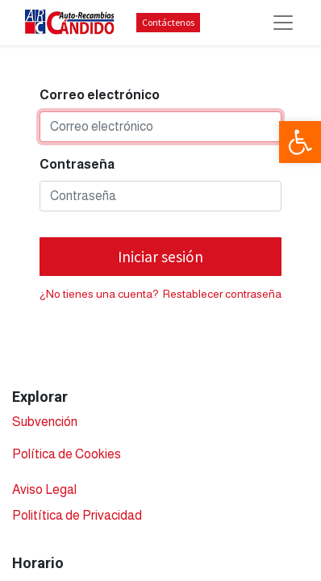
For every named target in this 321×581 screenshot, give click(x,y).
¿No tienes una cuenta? (99, 293)
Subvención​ (44, 421)
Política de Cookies (66, 454)
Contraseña (77, 164)
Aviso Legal (44, 489)
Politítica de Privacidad (77, 515)
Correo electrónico (100, 95)
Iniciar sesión (160, 256)
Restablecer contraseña (222, 293)
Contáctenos (168, 22)
